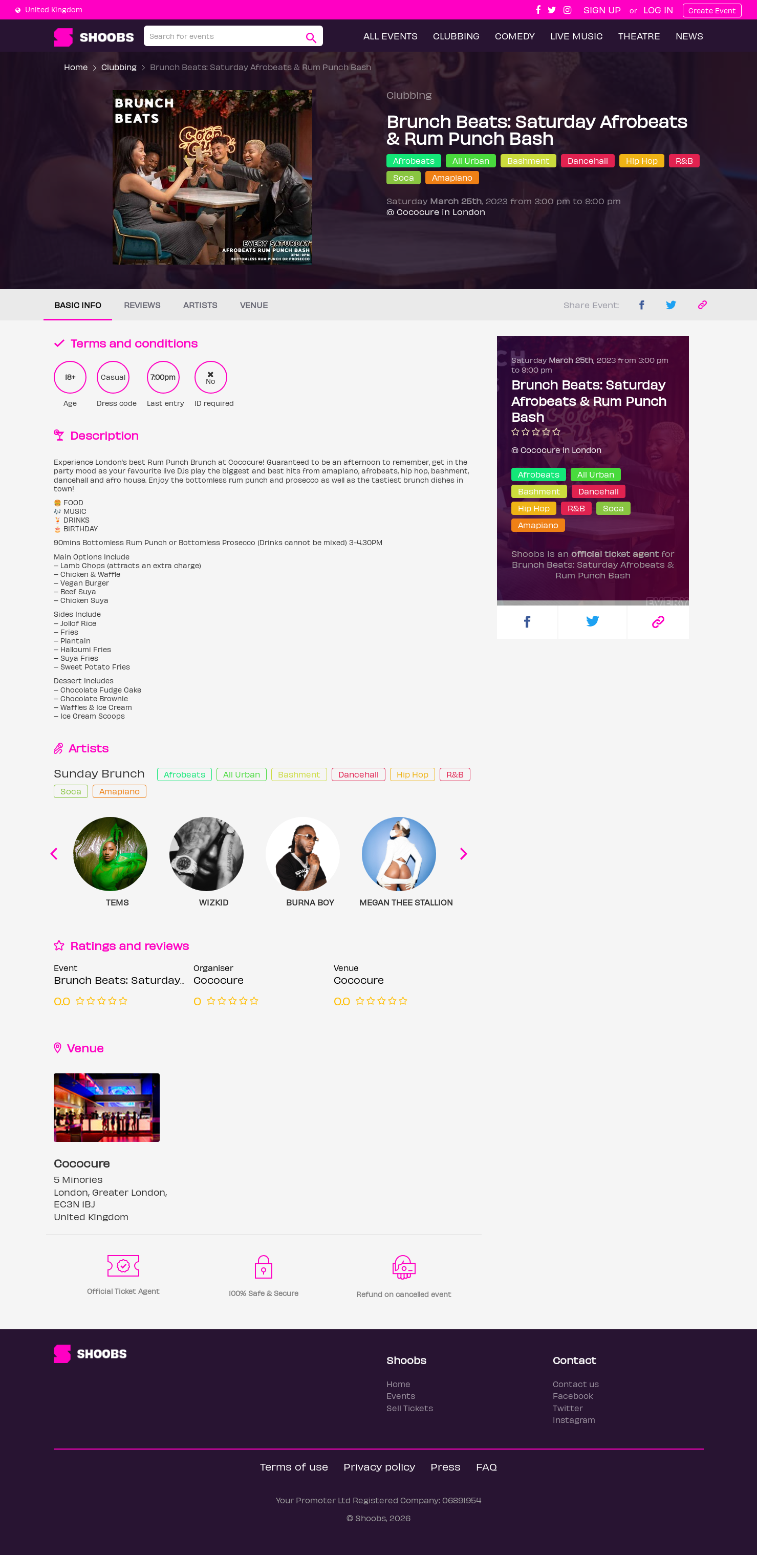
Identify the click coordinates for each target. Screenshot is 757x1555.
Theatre (639, 35)
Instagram (574, 1419)
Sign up (602, 9)
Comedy (515, 35)
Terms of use (294, 1466)
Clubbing (456, 35)
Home (76, 67)
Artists (200, 305)
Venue (254, 305)
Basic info (77, 305)
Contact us (576, 1384)
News (689, 35)
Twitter (568, 1408)
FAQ (486, 1466)
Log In (658, 9)
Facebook (573, 1395)
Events (400, 1395)
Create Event (712, 10)
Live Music (576, 35)
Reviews (142, 305)
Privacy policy (379, 1466)
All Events (390, 35)
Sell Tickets (409, 1408)
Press (445, 1466)
